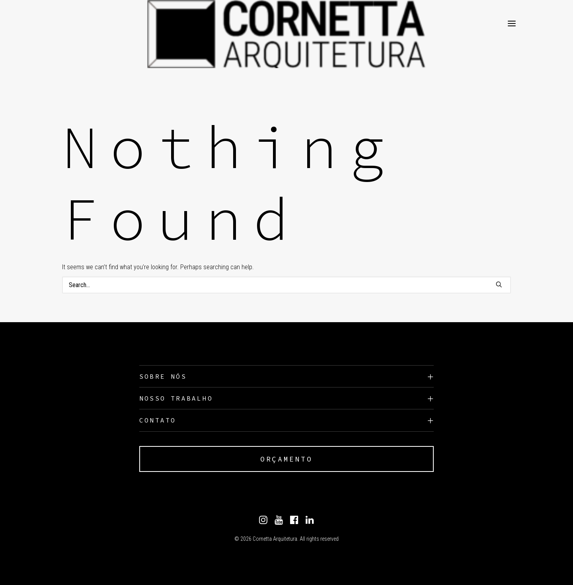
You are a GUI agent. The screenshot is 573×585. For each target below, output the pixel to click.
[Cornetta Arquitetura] (77, 23)
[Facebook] (294, 522)
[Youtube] (279, 522)
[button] (499, 284)
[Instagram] (263, 522)
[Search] (286, 284)
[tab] (286, 376)
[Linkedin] (310, 522)
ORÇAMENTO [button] (286, 459)
